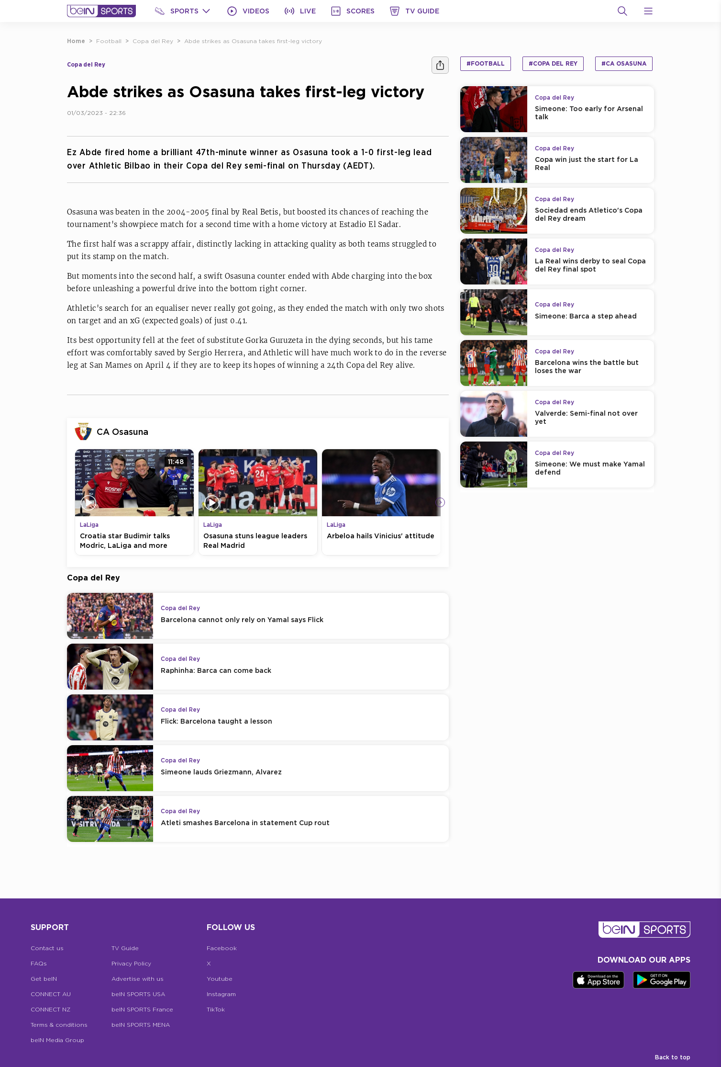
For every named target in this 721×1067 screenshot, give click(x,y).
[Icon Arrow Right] (440, 502)
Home (76, 41)
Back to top (672, 1057)
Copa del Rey (153, 41)
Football (109, 41)
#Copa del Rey (553, 63)
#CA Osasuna (623, 63)
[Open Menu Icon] (648, 11)
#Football (485, 63)
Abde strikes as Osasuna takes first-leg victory (253, 41)
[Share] (440, 65)
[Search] (622, 11)
